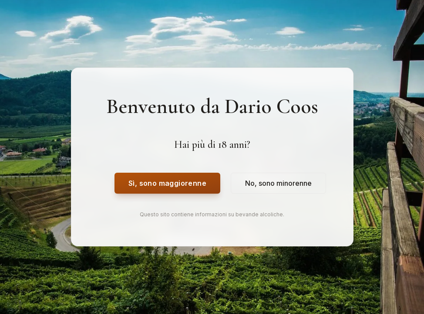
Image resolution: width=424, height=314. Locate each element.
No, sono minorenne (278, 183)
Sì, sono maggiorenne (167, 183)
